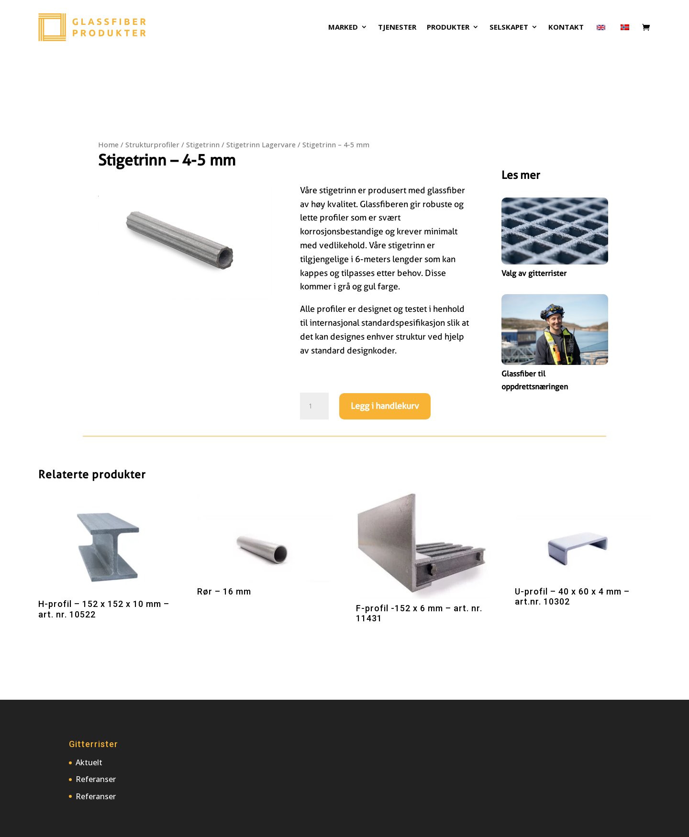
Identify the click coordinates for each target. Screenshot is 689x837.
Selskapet (508, 27)
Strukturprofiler (152, 144)
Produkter (448, 27)
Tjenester (397, 27)
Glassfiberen (384, 204)
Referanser (96, 779)
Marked (343, 27)
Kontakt (566, 27)
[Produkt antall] (314, 406)
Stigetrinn (203, 144)
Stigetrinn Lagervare (261, 144)
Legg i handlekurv (385, 406)
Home (108, 144)
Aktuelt (89, 762)
